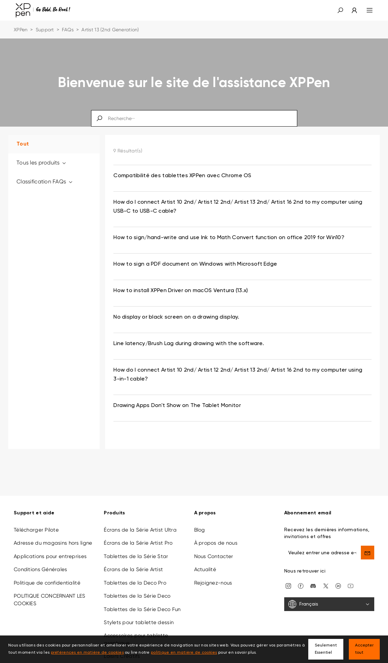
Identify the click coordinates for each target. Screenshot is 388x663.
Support (45, 29)
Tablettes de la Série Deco (137, 596)
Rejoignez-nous (213, 583)
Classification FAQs (44, 181)
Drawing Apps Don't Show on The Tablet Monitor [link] (177, 405)
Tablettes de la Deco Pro (135, 583)
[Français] (329, 604)
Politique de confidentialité (47, 583)
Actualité (205, 569)
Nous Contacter (213, 556)
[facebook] (301, 585)
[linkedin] (338, 585)
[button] (340, 10)
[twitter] (326, 585)
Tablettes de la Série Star (136, 556)
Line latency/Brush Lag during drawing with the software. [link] (188, 343)
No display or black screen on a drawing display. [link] (176, 317)
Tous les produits (41, 162)
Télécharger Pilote (36, 530)
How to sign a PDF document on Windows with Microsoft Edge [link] (195, 264)
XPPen (20, 29)
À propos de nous (215, 543)
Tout (22, 144)
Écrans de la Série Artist (133, 569)
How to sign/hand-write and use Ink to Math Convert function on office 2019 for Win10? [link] (228, 237)
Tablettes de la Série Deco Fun (142, 609)
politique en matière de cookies (184, 653)
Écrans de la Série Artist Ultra (140, 530)
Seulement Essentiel (326, 649)
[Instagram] (288, 585)
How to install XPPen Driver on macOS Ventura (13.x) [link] (180, 290)
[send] (367, 552)
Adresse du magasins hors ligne (53, 543)
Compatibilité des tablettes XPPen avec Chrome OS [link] (182, 176)
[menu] (365, 10)
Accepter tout (364, 649)
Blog (199, 530)
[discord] (313, 585)
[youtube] (350, 585)
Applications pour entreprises (50, 556)
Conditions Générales (40, 569)
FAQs (68, 29)
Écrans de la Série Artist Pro (138, 543)
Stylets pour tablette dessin (139, 622)
